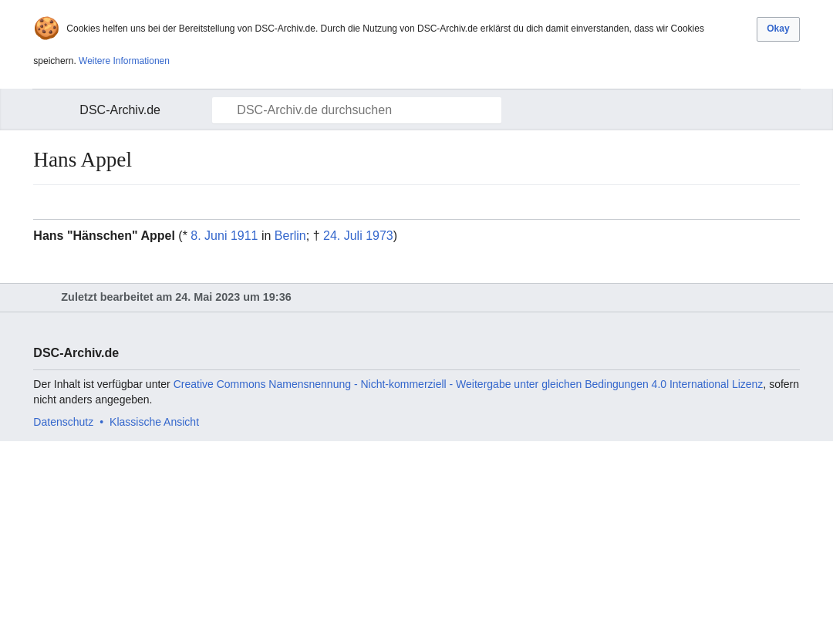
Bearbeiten (790, 202)
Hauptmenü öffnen (54, 110)
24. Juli (343, 235)
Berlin (290, 235)
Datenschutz (63, 422)
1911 (244, 235)
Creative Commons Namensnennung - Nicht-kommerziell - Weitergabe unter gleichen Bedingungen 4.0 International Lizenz (469, 384)
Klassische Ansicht (154, 422)
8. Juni (209, 235)
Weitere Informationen (124, 61)
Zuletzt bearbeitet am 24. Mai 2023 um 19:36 (176, 297)
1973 (379, 235)
